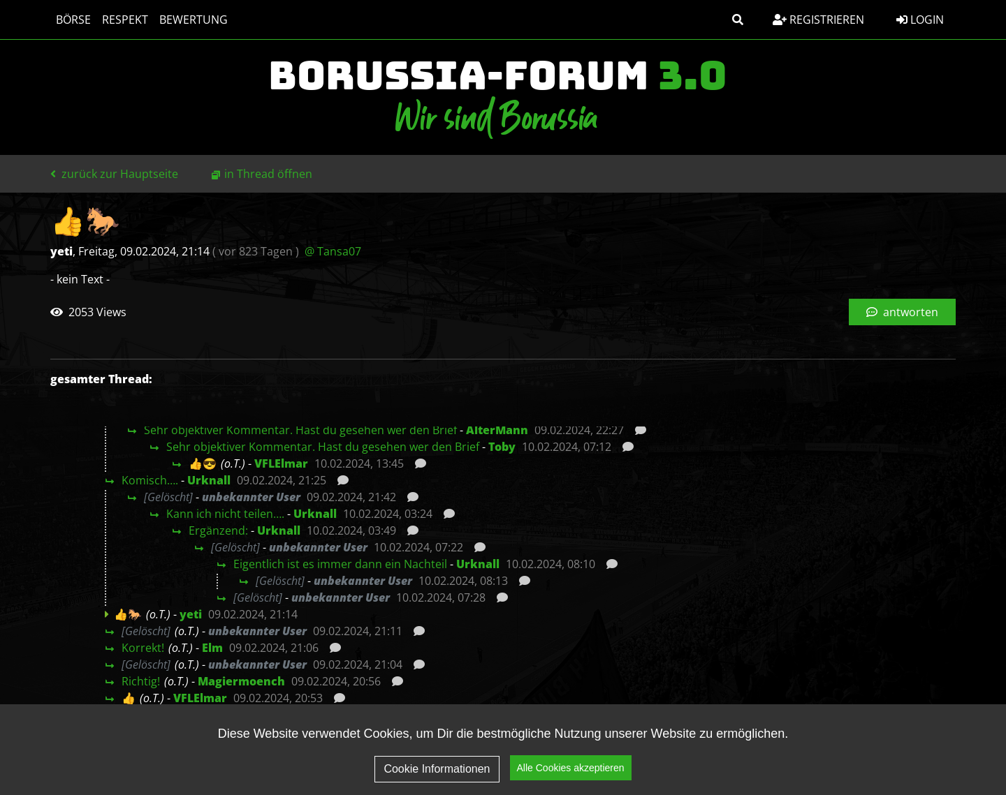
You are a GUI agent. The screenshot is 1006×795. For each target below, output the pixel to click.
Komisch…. (150, 480)
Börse (73, 19)
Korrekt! (143, 647)
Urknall (209, 480)
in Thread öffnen (268, 173)
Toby (502, 446)
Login (920, 19)
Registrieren (818, 19)
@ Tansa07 (333, 251)
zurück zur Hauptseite (114, 173)
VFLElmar (281, 463)
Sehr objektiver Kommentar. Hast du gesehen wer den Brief (300, 430)
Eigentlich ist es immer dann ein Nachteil (340, 564)
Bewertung (193, 19)
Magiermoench (241, 681)
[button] (737, 19)
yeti (191, 614)
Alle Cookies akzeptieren (571, 779)
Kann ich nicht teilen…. (225, 513)
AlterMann (497, 430)
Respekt (125, 19)
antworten (902, 312)
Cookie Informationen (437, 780)
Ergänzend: (218, 530)
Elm (212, 647)
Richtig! (141, 681)
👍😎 (202, 463)
